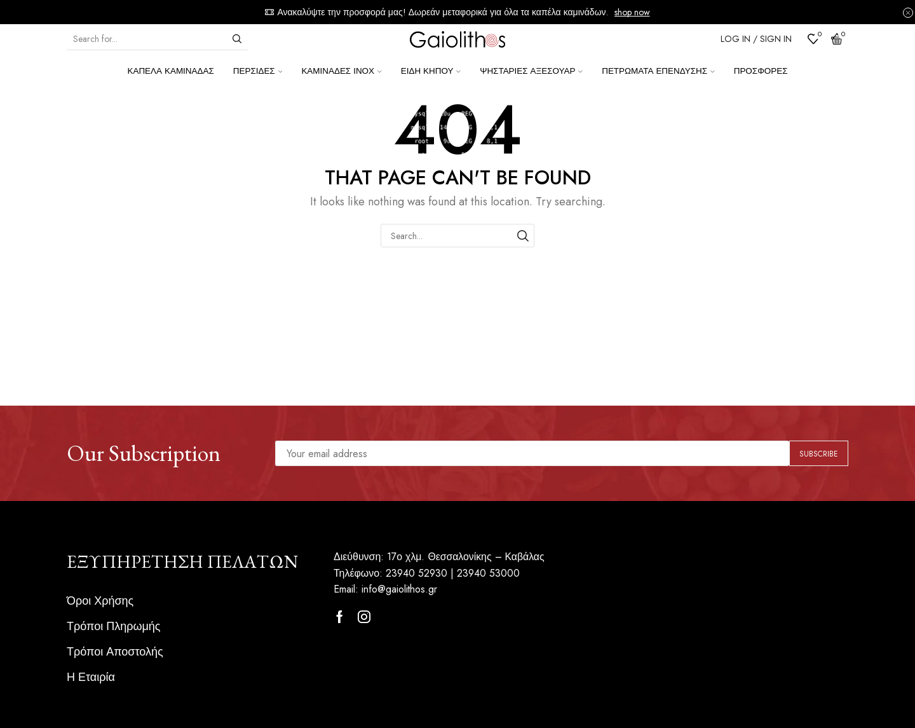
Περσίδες (258, 71)
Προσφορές (761, 71)
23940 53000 (488, 573)
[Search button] (237, 39)
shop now (632, 12)
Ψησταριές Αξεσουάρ (531, 71)
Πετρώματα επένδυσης (658, 71)
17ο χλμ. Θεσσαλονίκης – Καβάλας (466, 556)
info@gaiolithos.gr (400, 589)
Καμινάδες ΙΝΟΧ (341, 71)
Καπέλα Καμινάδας (170, 71)
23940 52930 (416, 573)
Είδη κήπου (431, 71)
